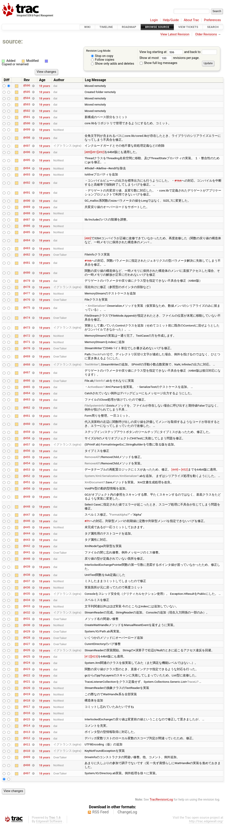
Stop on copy (102, 56)
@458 (26, 438)
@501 (26, 117)
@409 (26, 757)
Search (213, 27)
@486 (26, 226)
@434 (26, 600)
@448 (26, 507)
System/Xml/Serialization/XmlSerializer (111, 476)
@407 (26, 773)
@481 (26, 263)
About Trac (191, 20)
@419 (26, 694)
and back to (200, 52)
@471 (26, 342)
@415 (26, 719)
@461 (26, 416)
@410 (26, 751)
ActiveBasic (95, 387)
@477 (26, 294)
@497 (26, 146)
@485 (26, 232)
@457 (26, 445)
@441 (26, 553)
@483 (26, 248)
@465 (26, 387)
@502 (26, 111)
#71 (87, 521)
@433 (26, 606)
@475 (26, 308)
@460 (26, 424)
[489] (88, 152)
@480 (26, 273)
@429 (26, 631)
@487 (26, 220)
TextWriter (91, 364)
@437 (26, 581)
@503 (26, 104)
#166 (88, 260)
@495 (26, 160)
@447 (26, 515)
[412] (88, 656)
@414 (26, 726)
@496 (26, 152)
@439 (26, 567)
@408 (26, 765)
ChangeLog (127, 812)
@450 (26, 489)
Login (154, 20)
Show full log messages (158, 63)
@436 (26, 588)
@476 (26, 300)
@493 (26, 175)
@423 (26, 669)
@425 (26, 657)
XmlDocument (94, 482)
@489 (26, 207)
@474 (26, 318)
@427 (26, 644)
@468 (26, 365)
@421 (26, 682)
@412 (26, 738)
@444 (26, 534)
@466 (26, 381)
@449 (26, 497)
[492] (101, 152)
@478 (26, 287)
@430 (26, 625)
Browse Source (157, 27)
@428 (26, 638)
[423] (94, 656)
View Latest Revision (174, 34)
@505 (26, 92)
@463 (26, 400)
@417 (26, 707)
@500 (26, 123)
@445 (26, 527)
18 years (44, 86)
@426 (26, 650)
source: (12, 41)
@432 (26, 613)
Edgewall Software (49, 821)
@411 (26, 745)
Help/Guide (171, 20)
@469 (26, 356)
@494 (26, 168)
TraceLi (192, 681)
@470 (26, 348)
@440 (26, 559)
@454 (26, 463)
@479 (26, 281)
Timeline (106, 27)
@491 (26, 193)
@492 (26, 183)
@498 (26, 138)
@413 (26, 732)
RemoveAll (92, 457)
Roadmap (129, 27)
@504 (26, 98)
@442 (26, 546)
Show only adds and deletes (112, 64)
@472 (26, 336)
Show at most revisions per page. (169, 58)
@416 (26, 713)
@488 (26, 213)
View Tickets (188, 27)
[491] (94, 152)
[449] (174, 469)
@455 (26, 457)
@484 (26, 240)
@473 (26, 328)
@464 (26, 393)
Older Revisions (206, 34)
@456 (26, 451)
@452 (26, 476)
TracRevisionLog (161, 799)
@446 (26, 521)
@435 (26, 594)
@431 (26, 619)
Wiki (87, 27)
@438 (26, 575)
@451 (26, 482)
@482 (26, 255)
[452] (184, 469)
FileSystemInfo (94, 405)
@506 (26, 86)
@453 (26, 470)
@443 (26, 540)
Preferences (212, 20)
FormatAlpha (118, 514)
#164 (177, 180)
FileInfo (99, 380)
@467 (26, 373)
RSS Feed (100, 812)
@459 (26, 432)
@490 (26, 201)
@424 (26, 663)
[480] (88, 238)
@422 (26, 675)
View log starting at (161, 52)
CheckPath (98, 354)
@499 (26, 130)
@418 (26, 701)
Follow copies (102, 60)
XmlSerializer (96, 305)
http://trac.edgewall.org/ (206, 821)
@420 (26, 688)
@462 (26, 408)
